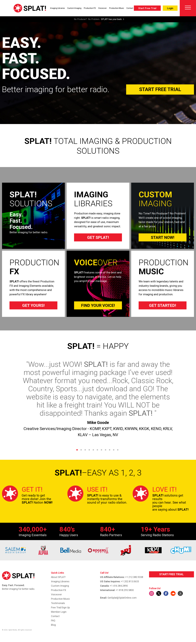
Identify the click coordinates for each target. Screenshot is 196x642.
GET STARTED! (162, 305)
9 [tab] (109, 450)
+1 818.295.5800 (125, 590)
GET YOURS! (33, 305)
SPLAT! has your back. (111, 19)
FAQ (53, 620)
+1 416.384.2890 (119, 585)
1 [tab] (77, 450)
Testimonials (58, 603)
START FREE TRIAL (171, 574)
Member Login (58, 611)
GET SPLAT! (98, 237)
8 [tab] (105, 450)
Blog (53, 624)
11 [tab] (117, 450)
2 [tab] (81, 450)
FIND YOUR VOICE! (98, 305)
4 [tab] (89, 450)
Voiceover (102, 8)
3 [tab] (85, 450)
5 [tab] (93, 450)
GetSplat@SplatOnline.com (122, 597)
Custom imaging (60, 585)
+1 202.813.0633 (130, 581)
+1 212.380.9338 (134, 577)
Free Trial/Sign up (60, 607)
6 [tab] (97, 450)
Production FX (90, 8)
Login (170, 8)
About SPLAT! (58, 577)
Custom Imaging (74, 8)
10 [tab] (113, 450)
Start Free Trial (147, 8)
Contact (129, 8)
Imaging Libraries (57, 8)
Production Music (116, 8)
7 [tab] (101, 450)
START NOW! (162, 237)
